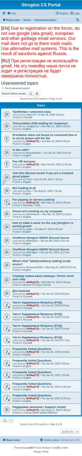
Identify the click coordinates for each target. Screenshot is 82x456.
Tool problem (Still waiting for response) (40, 123)
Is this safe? (20, 149)
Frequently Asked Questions (31, 349)
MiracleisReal (33, 152)
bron (28, 191)
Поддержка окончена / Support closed (39, 407)
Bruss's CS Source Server (37, 284)
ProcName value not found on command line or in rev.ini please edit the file (44, 136)
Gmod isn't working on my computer (37, 211)
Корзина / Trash (31, 205)
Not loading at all (24, 188)
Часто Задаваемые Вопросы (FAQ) (37, 302)
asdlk (29, 229)
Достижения (21, 290)
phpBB (29, 448)
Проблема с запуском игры (31, 111)
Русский (27, 117)
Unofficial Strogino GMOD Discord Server (40, 237)
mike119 (30, 114)
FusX (29, 179)
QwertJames (33, 214)
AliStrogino (32, 240)
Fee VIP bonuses (23, 161)
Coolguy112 (32, 126)
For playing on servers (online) (33, 199)
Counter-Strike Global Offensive (40, 412)
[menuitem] (11, 13)
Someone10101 (34, 267)
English (27, 129)
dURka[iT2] (32, 141)
